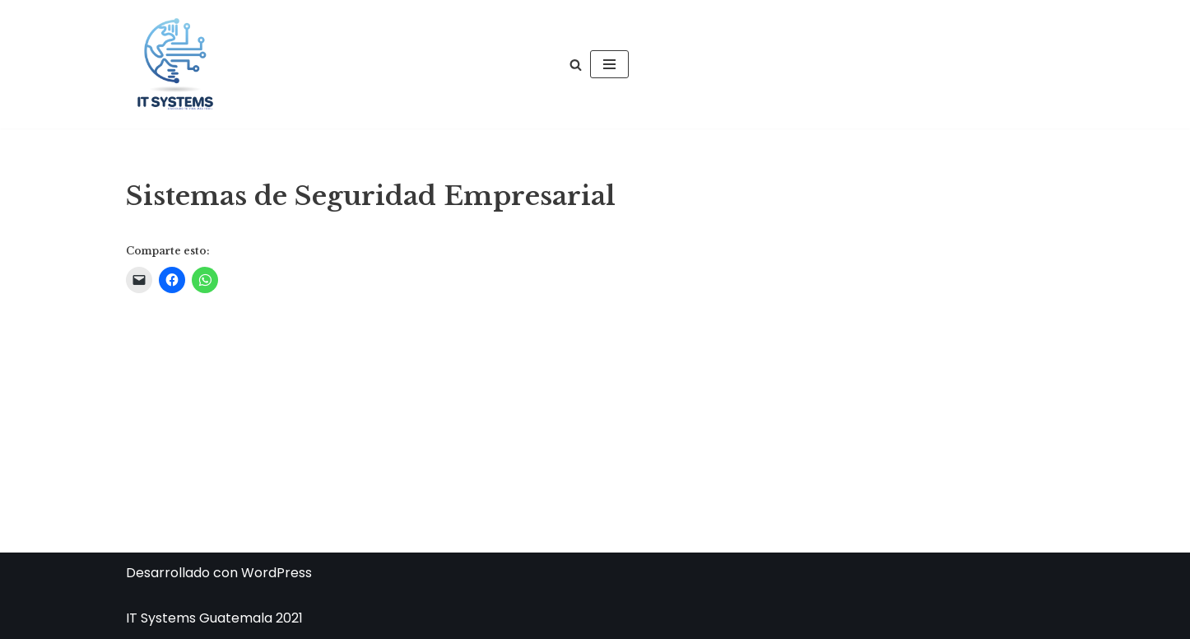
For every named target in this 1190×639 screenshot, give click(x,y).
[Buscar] (575, 64)
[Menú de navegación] (609, 64)
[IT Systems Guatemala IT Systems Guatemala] (175, 64)
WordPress (276, 572)
